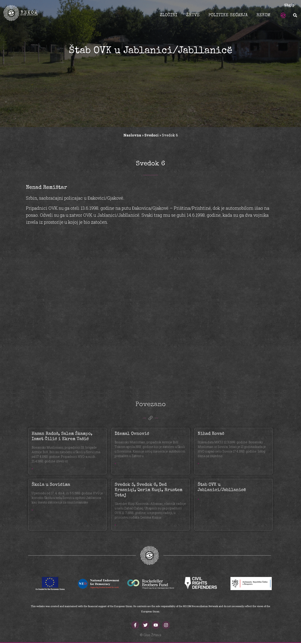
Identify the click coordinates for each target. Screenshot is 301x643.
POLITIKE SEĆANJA (228, 15)
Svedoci (151, 135)
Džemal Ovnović (132, 434)
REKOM (263, 15)
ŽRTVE (193, 15)
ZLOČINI (168, 15)
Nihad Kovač (211, 434)
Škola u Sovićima (51, 485)
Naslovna (132, 135)
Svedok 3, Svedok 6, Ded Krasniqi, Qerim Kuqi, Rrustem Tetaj (148, 490)
